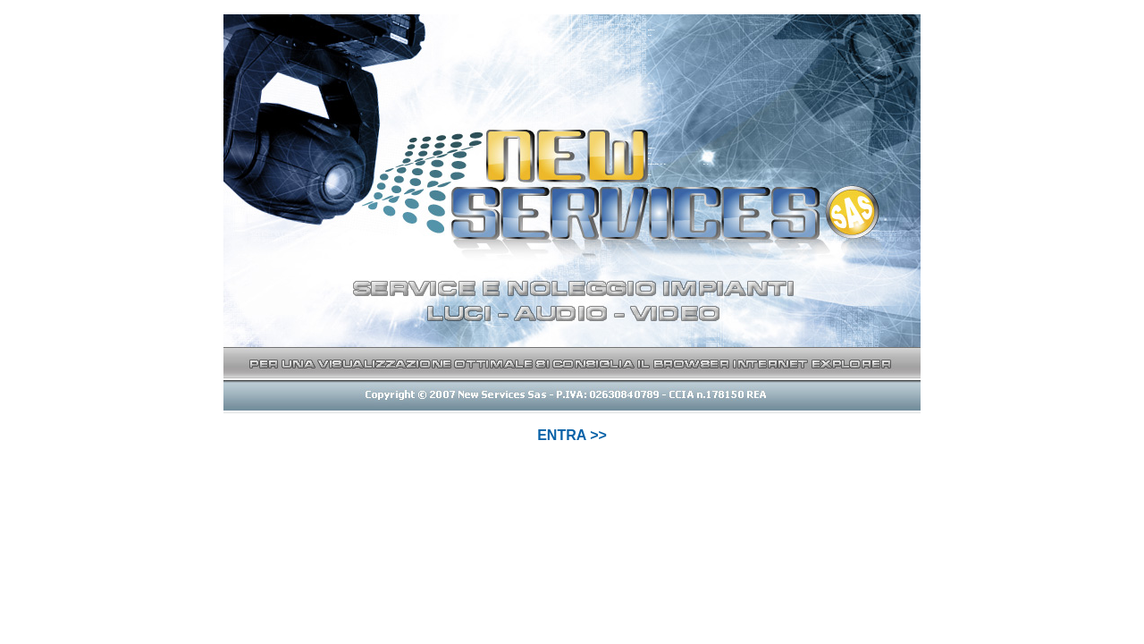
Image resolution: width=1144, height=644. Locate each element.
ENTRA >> (572, 435)
